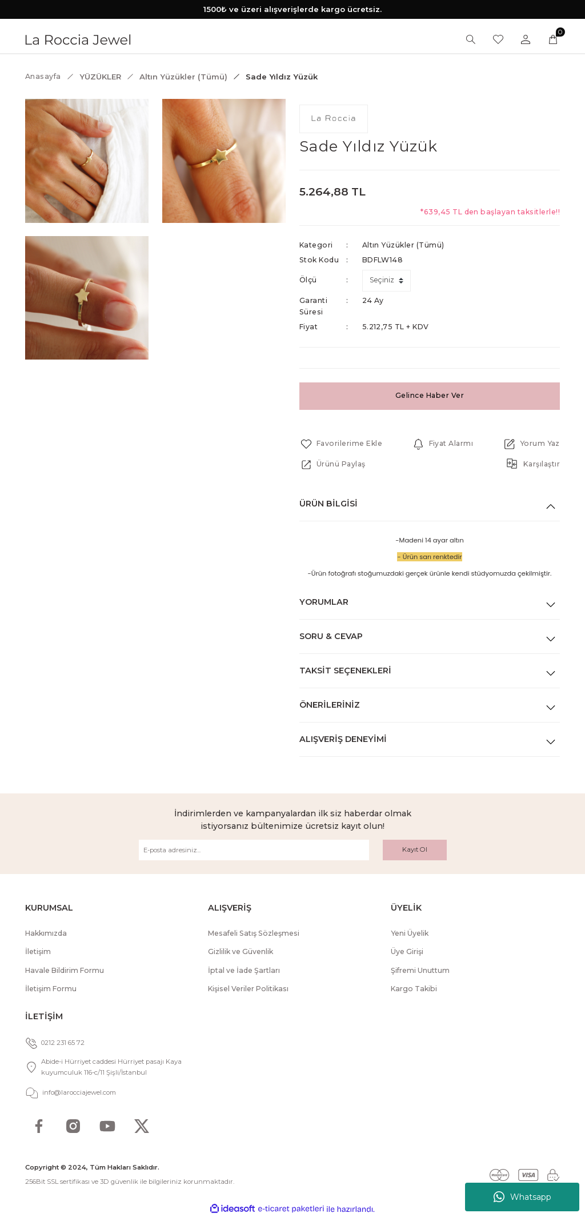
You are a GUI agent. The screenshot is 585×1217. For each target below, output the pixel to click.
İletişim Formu (51, 988)
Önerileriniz (329, 705)
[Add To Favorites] (341, 444)
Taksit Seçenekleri (345, 670)
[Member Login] (525, 39)
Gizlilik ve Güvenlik (240, 951)
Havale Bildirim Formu (64, 970)
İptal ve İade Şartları (244, 970)
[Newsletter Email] (254, 850)
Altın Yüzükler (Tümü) (403, 245)
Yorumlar (323, 602)
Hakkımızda (46, 933)
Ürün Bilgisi (328, 503)
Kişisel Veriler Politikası (248, 988)
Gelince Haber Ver (429, 395)
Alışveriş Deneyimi (343, 739)
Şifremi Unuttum (420, 970)
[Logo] (78, 39)
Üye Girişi (407, 951)
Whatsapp (522, 1197)
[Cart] (553, 39)
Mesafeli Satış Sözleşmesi (253, 933)
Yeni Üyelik (409, 933)
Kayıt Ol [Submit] (414, 849)
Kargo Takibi (414, 988)
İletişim (38, 951)
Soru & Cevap (331, 636)
